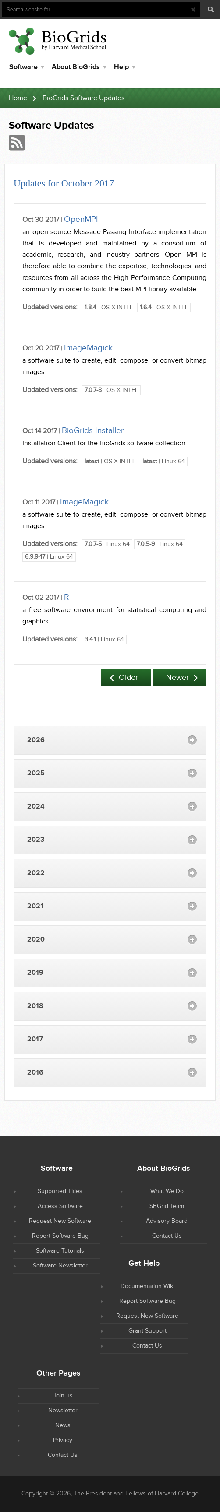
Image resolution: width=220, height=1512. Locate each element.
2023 (35, 840)
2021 (35, 906)
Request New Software (60, 1221)
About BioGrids (76, 67)
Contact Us (167, 1235)
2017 (35, 1039)
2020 (36, 939)
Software (23, 67)
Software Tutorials (60, 1250)
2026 (36, 740)
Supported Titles (60, 1191)
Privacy (62, 1440)
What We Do (167, 1191)
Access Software (60, 1206)
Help (121, 67)
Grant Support (147, 1330)
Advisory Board (167, 1221)
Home (18, 98)
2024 (36, 806)
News (63, 1425)
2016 (35, 1072)
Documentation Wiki (147, 1286)
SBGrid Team (166, 1206)
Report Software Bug (60, 1235)
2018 (35, 1006)
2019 (35, 973)
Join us (63, 1395)
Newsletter (63, 1410)
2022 (36, 873)
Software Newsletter (60, 1265)
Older (128, 677)
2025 (36, 773)
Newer (177, 677)
